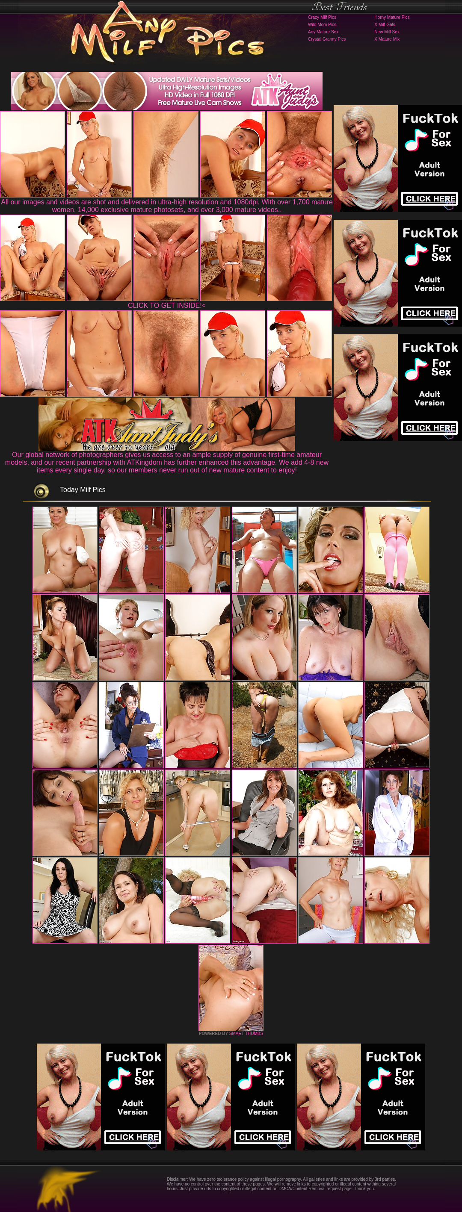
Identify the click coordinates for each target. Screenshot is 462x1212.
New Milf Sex (386, 31)
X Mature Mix (387, 39)
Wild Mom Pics (322, 24)
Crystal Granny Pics (327, 39)
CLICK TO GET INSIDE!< (167, 305)
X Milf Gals (384, 24)
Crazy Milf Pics (322, 17)
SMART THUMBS (246, 1033)
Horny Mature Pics (391, 17)
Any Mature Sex (323, 31)
